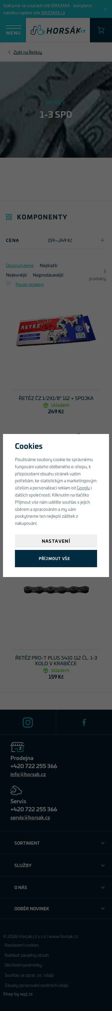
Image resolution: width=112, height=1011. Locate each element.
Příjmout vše (54, 558)
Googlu (83, 487)
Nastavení (56, 541)
